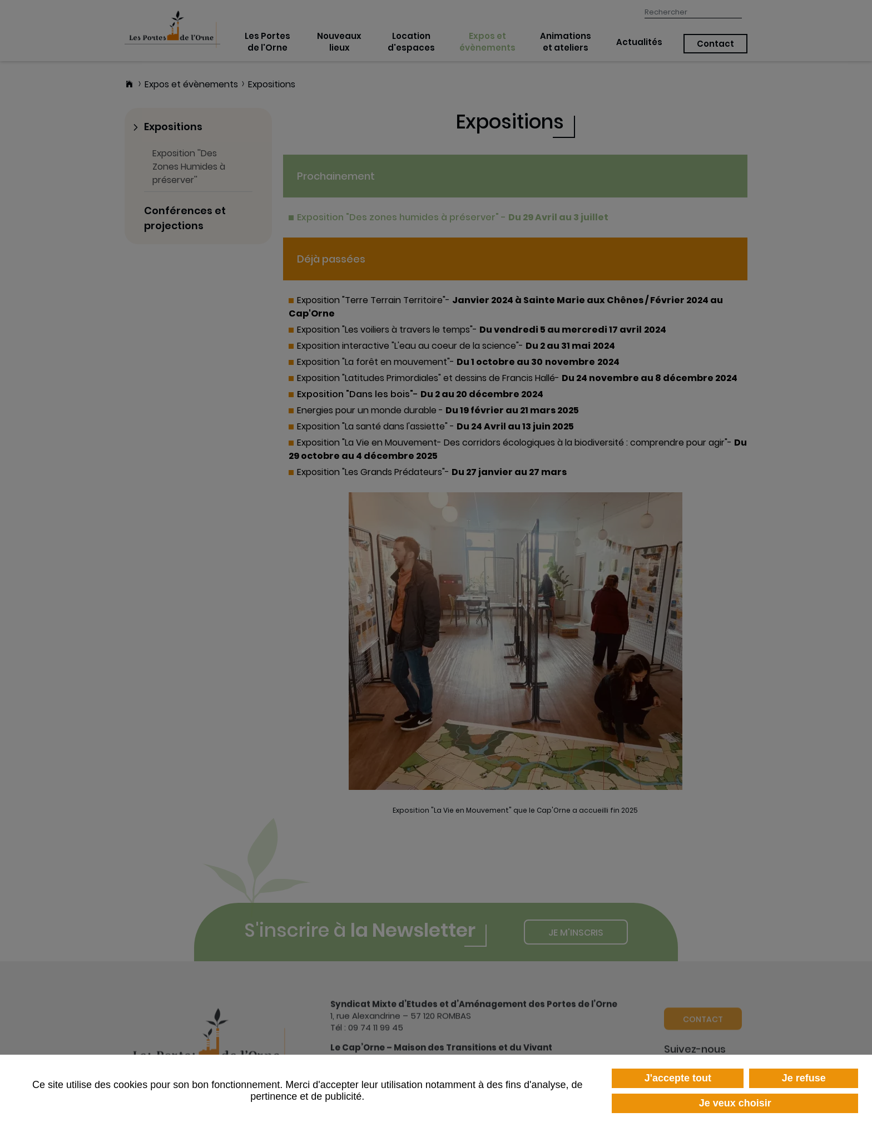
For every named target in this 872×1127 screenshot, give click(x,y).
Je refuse (804, 1078)
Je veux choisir (735, 1103)
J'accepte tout (678, 1078)
